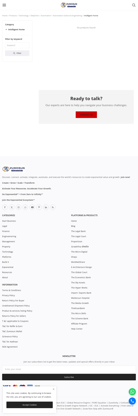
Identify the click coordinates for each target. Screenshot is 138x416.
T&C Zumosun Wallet (12, 331)
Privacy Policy (8, 295)
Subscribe (69, 377)
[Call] (132, 401)
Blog (73, 226)
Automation (46, 15)
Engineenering (9, 236)
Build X (5, 262)
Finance (6, 231)
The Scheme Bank (79, 318)
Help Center (77, 328)
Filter (17, 53)
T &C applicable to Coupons (15, 321)
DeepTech (35, 15)
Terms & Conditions (11, 290)
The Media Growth (80, 303)
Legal (4, 226)
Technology (24, 15)
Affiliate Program (79, 323)
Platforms (6, 257)
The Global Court (79, 272)
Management (8, 241)
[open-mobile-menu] (4, 5)
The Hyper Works (79, 287)
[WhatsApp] (132, 391)
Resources (7, 272)
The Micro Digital (79, 251)
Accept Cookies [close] (30, 404)
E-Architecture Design (81, 267)
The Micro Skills (78, 313)
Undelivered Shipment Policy (16, 305)
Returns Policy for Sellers (14, 316)
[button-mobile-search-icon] (134, 5)
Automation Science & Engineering (67, 15)
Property (6, 246)
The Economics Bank (81, 277)
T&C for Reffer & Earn (12, 326)
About (5, 277)
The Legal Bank (78, 231)
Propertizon (76, 241)
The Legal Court (78, 236)
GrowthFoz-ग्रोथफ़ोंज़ (80, 246)
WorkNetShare (78, 262)
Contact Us (86, 114)
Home (4, 15)
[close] (53, 389)
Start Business (9, 221)
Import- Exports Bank (81, 292)
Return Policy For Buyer (13, 300)
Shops (74, 257)
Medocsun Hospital (80, 298)
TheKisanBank (78, 308)
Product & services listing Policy (17, 310)
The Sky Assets (78, 282)
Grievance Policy (10, 336)
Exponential (7, 267)
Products (13, 15)
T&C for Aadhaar (10, 341)
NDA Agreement (10, 346)
